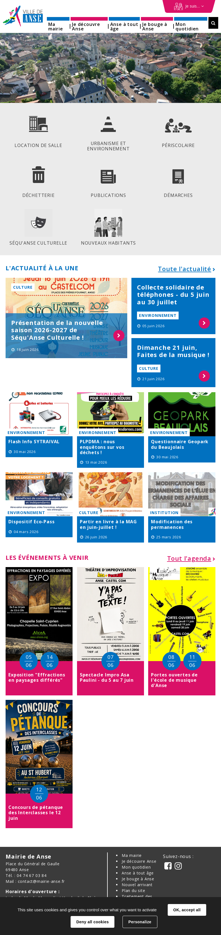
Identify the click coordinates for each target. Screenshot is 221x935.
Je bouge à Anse (138, 878)
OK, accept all (187, 910)
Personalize (139, 922)
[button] (58, 24)
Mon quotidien (136, 866)
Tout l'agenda (189, 557)
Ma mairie (132, 854)
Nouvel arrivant (137, 884)
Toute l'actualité (184, 268)
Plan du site (133, 890)
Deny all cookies (92, 922)
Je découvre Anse (139, 860)
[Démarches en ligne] (188, 6)
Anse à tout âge (138, 872)
